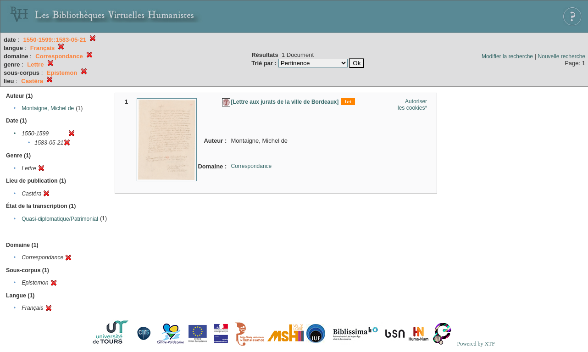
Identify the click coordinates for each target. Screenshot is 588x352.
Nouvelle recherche (561, 56)
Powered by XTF (476, 344)
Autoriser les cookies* (412, 104)
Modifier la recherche (507, 56)
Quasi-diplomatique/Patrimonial (60, 219)
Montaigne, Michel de (48, 108)
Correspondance (251, 166)
